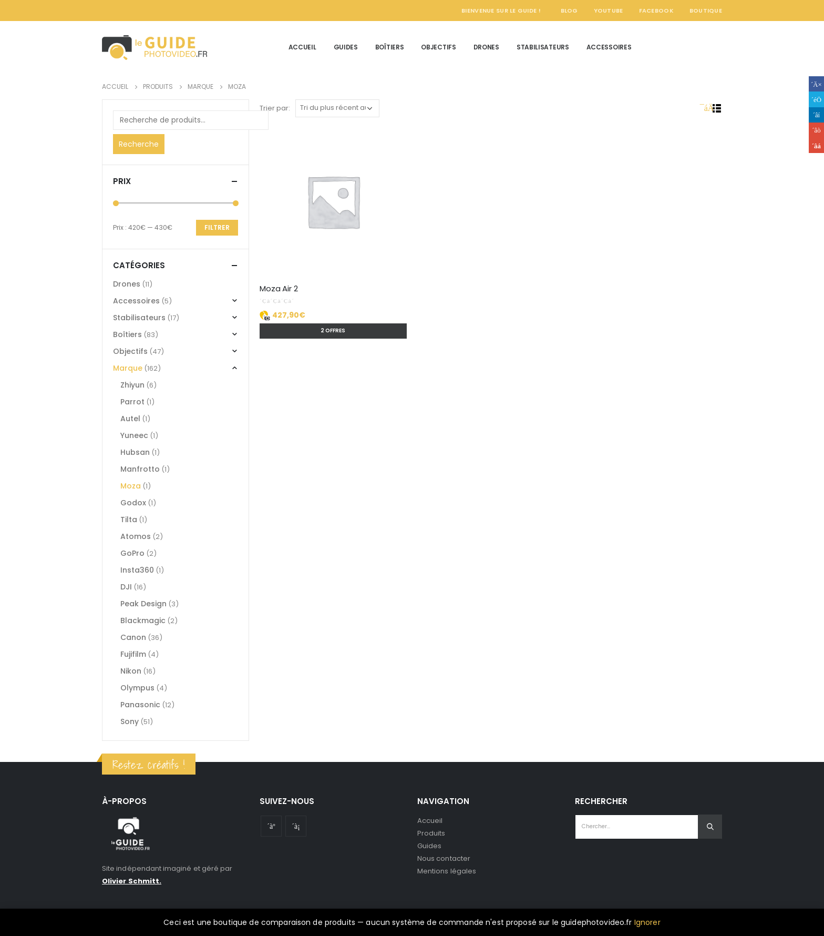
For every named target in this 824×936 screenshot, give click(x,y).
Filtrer (217, 227)
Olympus (137, 688)
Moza (130, 486)
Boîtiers (389, 47)
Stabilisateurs (543, 47)
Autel (130, 418)
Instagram (295, 826)
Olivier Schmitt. (131, 881)
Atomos (135, 536)
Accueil (302, 47)
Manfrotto (140, 469)
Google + (816, 130)
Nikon (130, 671)
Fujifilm (133, 654)
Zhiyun (132, 385)
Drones (486, 47)
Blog (569, 10)
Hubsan (135, 452)
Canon (133, 637)
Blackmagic (143, 620)
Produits (431, 833)
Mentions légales (446, 871)
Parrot (132, 401)
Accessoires (609, 47)
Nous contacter (443, 858)
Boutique (705, 10)
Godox (133, 502)
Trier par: (275, 108)
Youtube (271, 826)
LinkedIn (816, 115)
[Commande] (337, 108)
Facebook (656, 10)
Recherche (139, 144)
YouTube (608, 10)
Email (816, 145)
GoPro (132, 553)
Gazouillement (816, 99)
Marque (127, 368)
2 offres (333, 330)
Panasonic (140, 704)
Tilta (128, 519)
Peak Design (143, 603)
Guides (346, 47)
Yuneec (134, 435)
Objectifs (438, 47)
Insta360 (137, 570)
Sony (129, 721)
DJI (126, 587)
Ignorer (647, 922)
